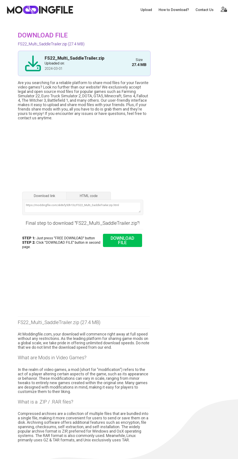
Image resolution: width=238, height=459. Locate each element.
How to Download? (174, 10)
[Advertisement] (84, 156)
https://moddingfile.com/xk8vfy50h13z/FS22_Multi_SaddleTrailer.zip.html (83, 207)
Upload (146, 10)
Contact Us (205, 10)
